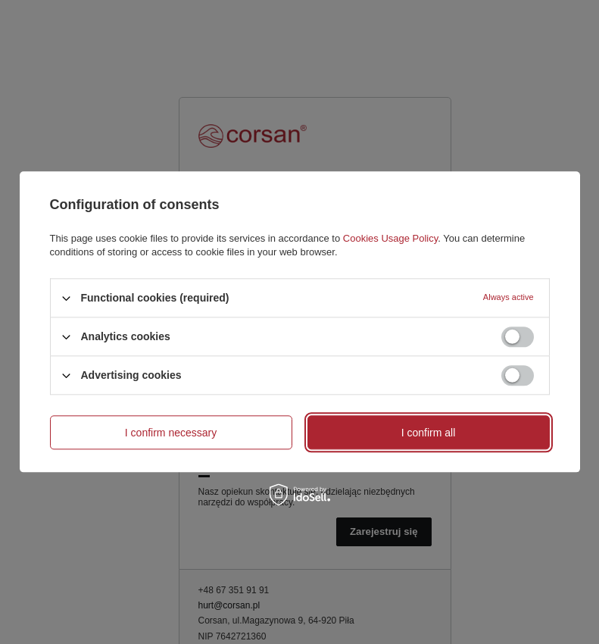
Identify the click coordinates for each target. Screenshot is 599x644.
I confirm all (428, 433)
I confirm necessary (171, 433)
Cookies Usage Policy (390, 238)
